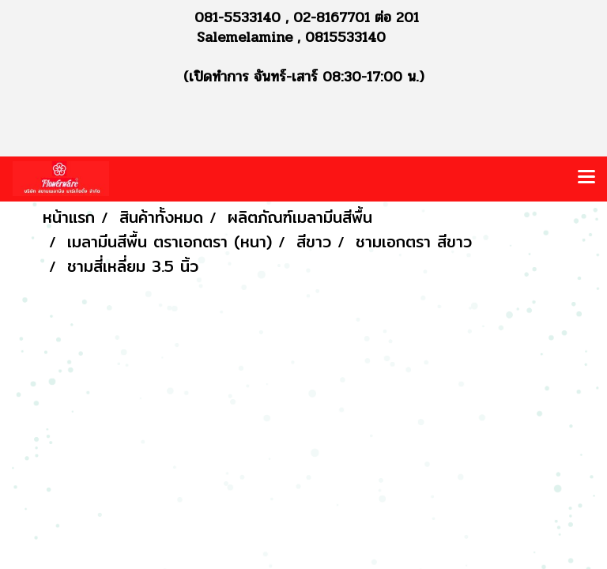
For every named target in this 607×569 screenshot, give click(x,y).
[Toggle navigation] (586, 178)
